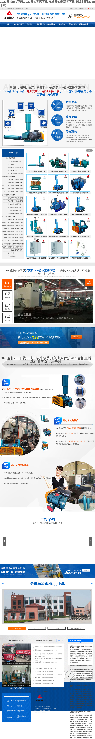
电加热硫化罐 (37, 689)
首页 (7, 24)
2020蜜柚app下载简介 (17, 628)
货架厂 (64, 689)
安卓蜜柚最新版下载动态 (40, 25)
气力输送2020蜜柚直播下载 (15, 201)
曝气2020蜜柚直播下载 (14, 204)
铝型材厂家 (45, 691)
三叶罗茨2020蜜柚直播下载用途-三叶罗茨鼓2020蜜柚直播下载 (80, 712)
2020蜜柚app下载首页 (11, 701)
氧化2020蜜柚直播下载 (14, 207)
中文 (91, 8)
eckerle (19, 691)
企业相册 (56, 628)
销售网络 (62, 24)
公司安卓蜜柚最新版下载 (15, 640)
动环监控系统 (36, 691)
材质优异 (7, 294)
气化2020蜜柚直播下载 (14, 210)
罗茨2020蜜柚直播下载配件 (15, 247)
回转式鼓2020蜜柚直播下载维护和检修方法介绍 (81, 666)
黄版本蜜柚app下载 (51, 25)
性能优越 (7, 306)
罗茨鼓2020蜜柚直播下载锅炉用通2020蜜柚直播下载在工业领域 (81, 646)
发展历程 (36, 628)
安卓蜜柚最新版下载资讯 (21, 711)
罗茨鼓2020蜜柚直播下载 (24, 689)
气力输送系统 (12, 256)
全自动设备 (7, 283)
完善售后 (7, 317)
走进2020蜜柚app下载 (47, 584)
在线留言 (72, 8)
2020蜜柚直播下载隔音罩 (15, 250)
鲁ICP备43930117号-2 (53, 713)
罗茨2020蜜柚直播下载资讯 (43, 640)
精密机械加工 (46, 689)
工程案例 (29, 24)
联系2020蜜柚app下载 (81, 8)
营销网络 (9, 717)
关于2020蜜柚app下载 (72, 25)
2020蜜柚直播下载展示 (19, 25)
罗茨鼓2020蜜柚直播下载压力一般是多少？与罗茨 (81, 686)
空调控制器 (27, 691)
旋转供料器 (11, 253)
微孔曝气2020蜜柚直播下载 (15, 198)
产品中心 (9, 706)
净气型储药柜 (56, 689)
